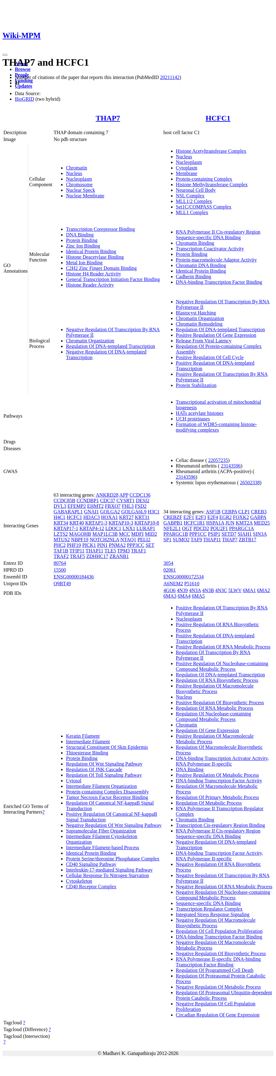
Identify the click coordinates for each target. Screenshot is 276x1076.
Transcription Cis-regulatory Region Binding (220, 825)
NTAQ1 (128, 539)
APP (123, 495)
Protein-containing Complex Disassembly (107, 791)
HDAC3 (91, 517)
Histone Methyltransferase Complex (212, 184)
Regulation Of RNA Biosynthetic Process (217, 680)
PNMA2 (117, 545)
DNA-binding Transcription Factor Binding (219, 282)
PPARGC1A (241, 528)
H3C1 (154, 511)
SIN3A (259, 534)
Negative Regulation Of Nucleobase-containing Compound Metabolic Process (223, 894)
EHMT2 (95, 506)
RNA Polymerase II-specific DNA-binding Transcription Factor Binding (218, 961)
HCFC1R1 (194, 522)
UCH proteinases (193, 418)
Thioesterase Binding (87, 752)
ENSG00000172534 (184, 576)
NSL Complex (190, 195)
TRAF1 (138, 550)
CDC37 (107, 500)
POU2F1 (219, 528)
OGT (187, 528)
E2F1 (188, 517)
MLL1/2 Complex (194, 201)
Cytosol (73, 780)
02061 (170, 570)
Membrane (186, 173)
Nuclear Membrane (85, 195)
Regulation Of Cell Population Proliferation (219, 931)
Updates (23, 86)
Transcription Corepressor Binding (100, 229)
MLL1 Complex (192, 212)
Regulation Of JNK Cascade (94, 769)
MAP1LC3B (105, 534)
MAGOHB (80, 534)
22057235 (218, 460)
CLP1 (244, 511)
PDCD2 (201, 528)
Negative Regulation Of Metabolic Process (218, 987)
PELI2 (144, 539)
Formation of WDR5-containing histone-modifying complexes (216, 427)
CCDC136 (140, 495)
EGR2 (225, 517)
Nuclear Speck (80, 190)
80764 (60, 563)
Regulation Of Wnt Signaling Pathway (104, 763)
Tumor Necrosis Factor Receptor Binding (107, 797)
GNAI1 (91, 511)
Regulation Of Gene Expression (207, 730)
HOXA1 (109, 517)
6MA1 (249, 590)
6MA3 (170, 596)
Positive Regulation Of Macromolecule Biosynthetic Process (215, 688)
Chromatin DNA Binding (201, 265)
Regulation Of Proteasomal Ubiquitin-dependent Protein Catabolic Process (224, 995)
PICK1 (89, 545)
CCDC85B (64, 500)
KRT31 (142, 517)
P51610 (191, 583)
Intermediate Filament (88, 741)
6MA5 (198, 596)
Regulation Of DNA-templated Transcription (110, 346)
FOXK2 (241, 517)
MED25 (262, 522)
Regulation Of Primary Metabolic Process (217, 797)
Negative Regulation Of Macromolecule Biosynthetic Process (216, 922)
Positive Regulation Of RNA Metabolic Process (223, 646)
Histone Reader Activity (90, 285)
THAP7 (108, 118)
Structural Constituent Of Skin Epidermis (107, 747)
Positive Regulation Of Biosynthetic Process (220, 702)
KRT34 (61, 522)
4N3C (221, 590)
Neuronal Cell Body (196, 190)
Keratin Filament (83, 736)
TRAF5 (77, 556)
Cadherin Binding (193, 276)
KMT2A (244, 522)
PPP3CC (135, 545)
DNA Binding (80, 234)
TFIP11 (76, 550)
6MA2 (263, 590)
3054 (168, 563)
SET (150, 545)
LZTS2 (61, 534)
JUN (230, 522)
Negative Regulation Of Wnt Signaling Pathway (114, 825)
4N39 (182, 590)
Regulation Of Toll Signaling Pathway (104, 775)
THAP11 (94, 550)
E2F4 (212, 517)
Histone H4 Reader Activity (93, 273)
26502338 (250, 482)
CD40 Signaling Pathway (91, 864)
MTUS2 (62, 539)
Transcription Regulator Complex (209, 908)
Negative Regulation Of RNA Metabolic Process (224, 886)
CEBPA (229, 511)
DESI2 (143, 500)
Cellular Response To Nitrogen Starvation (107, 875)
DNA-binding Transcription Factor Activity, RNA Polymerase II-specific (219, 855)
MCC (124, 534)
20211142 (170, 77)
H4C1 (59, 517)
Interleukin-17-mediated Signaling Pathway (109, 869)
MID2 (151, 534)
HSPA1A (215, 522)
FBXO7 (113, 506)
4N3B (208, 590)
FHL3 (128, 506)
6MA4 (184, 596)
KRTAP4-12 (91, 528)
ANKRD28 (107, 495)
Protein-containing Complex (204, 179)
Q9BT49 (62, 583)
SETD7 (228, 534)
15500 (60, 570)
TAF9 (196, 539)
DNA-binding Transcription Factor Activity (219, 780)
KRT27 (126, 517)
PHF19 (74, 545)
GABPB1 (173, 522)
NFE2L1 (172, 528)
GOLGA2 (110, 511)
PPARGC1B (176, 534)
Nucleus (74, 173)
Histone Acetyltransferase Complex (211, 151)
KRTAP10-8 (146, 522)
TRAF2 (61, 556)
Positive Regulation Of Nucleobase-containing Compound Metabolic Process (222, 666)
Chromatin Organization (90, 340)
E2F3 (200, 517)
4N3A (195, 590)
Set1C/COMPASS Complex (203, 206)
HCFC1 (218, 118)
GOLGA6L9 (134, 511)
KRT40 (76, 522)
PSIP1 (214, 534)
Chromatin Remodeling (199, 324)
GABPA (258, 517)
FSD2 (141, 506)
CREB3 (259, 511)
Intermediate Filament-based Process (102, 847)
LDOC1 (113, 528)
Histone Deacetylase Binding (95, 257)
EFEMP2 (77, 506)
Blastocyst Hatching (196, 312)
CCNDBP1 (88, 500)
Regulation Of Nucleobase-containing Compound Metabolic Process (213, 716)
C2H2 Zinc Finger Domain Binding (101, 268)
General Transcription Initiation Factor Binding (113, 279)
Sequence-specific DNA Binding (208, 903)
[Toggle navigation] (4, 55)
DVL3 (60, 506)
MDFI (137, 534)
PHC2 (60, 545)
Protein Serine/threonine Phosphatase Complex (113, 858)
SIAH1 (245, 534)
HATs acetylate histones (200, 413)
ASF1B (213, 511)
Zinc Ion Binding (83, 245)
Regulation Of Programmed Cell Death (215, 970)
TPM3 (123, 550)
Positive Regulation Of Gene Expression (216, 335)
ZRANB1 (119, 556)
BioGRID (24, 99)
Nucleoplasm (79, 179)
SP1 (168, 539)
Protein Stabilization (196, 385)
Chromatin (76, 167)
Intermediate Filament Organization (101, 786)
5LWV (235, 590)
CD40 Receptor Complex (91, 886)
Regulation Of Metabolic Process (209, 803)
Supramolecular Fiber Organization (101, 830)
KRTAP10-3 (121, 522)
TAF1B (61, 550)
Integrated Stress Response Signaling (213, 914)
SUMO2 (181, 539)
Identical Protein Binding (91, 251)
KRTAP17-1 (66, 528)
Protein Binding (82, 240)
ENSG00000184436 (74, 576)
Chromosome (79, 184)
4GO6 (170, 590)
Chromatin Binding (195, 243)
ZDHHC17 (97, 556)
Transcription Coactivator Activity (210, 248)
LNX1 (129, 528)
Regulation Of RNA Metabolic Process (214, 708)
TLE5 (110, 550)
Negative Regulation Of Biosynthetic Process (221, 953)
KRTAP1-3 (96, 522)
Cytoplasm (186, 167)
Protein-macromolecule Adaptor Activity (216, 259)
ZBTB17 (247, 539)
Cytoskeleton (79, 881)
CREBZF (173, 517)
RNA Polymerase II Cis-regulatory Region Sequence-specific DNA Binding (218, 234)
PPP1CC (198, 534)
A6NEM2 (173, 583)
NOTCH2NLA (104, 539)
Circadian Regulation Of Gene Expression (218, 1014)
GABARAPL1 (68, 511)
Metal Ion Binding (84, 262)
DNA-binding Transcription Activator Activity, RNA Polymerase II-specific (222, 761)
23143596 (231, 465)
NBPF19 (79, 539)
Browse (22, 69)
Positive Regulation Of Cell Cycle (210, 357)
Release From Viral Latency (204, 340)
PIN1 (102, 545)
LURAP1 (145, 528)
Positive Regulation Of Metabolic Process (217, 775)
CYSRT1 (125, 500)
